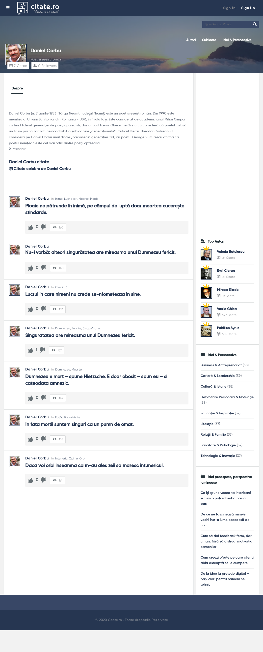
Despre (17, 88)
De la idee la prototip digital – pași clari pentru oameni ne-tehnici (225, 579)
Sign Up (248, 8)
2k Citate (226, 257)
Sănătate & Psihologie (218, 445)
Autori (191, 40)
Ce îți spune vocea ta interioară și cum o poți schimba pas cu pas (226, 498)
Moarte (84, 198)
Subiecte (209, 40)
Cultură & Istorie (213, 386)
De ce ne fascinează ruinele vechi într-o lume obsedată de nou (225, 520)
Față (58, 417)
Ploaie (94, 198)
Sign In (229, 8)
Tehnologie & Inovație (218, 456)
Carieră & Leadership (218, 376)
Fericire (76, 328)
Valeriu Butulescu (230, 252)
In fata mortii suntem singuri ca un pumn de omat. (79, 424)
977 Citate (227, 315)
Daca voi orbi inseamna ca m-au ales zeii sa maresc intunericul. (94, 465)
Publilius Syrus (228, 328)
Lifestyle (207, 424)
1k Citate (226, 296)
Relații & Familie (213, 434)
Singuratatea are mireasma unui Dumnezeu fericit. (80, 335)
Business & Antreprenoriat (221, 365)
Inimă (59, 198)
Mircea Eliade (227, 290)
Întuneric (61, 458)
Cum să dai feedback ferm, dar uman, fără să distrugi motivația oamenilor (226, 541)
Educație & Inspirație (217, 413)
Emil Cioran (226, 271)
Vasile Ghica (227, 309)
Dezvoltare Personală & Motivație (227, 397)
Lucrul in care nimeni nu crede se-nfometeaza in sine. (83, 294)
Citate (18, 65)
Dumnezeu (62, 328)
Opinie (73, 458)
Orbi (82, 458)
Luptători (70, 198)
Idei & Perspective (237, 40)
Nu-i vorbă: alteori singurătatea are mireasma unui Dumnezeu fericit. (100, 252)
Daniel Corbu (45, 51)
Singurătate (91, 328)
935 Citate (227, 334)
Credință (61, 287)
